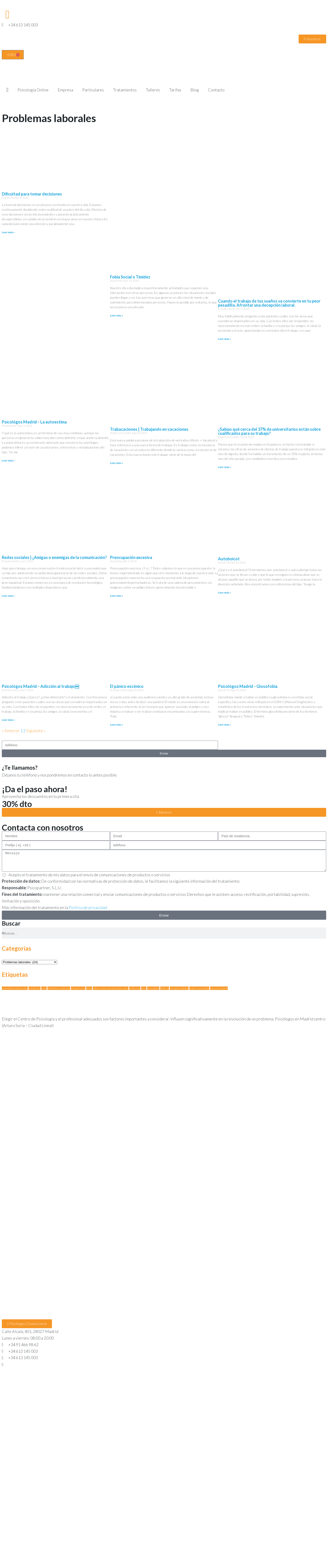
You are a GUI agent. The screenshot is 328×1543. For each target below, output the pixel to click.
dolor (89, 988)
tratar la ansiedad (199, 988)
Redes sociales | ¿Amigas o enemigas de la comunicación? (54, 557)
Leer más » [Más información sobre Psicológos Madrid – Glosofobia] (224, 724)
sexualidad (153, 988)
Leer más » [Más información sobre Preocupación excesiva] (116, 595)
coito (44, 988)
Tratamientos (125, 89)
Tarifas (175, 89)
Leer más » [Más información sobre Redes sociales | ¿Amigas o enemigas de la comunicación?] (8, 595)
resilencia (134, 988)
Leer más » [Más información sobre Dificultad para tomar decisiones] (8, 232)
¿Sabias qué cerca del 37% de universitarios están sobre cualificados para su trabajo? (269, 431)
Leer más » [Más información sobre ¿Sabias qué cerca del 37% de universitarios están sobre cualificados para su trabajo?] (224, 467)
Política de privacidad (88, 907)
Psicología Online (33, 89)
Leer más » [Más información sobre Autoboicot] (224, 592)
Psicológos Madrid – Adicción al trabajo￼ (40, 686)
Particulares (93, 89)
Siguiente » (36, 730)
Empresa (65, 89)
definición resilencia (58, 988)
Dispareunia (78, 988)
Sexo (143, 988)
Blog (194, 89)
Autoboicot (229, 558)
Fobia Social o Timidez (130, 276)
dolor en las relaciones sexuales (110, 988)
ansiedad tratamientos (15, 988)
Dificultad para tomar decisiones (32, 193)
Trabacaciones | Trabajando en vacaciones (149, 429)
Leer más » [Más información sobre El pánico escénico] (116, 724)
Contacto (216, 89)
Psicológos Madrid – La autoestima (34, 421)
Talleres (153, 89)
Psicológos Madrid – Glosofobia (247, 686)
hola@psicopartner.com (29, 1364)
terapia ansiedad (179, 988)
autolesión (34, 988)
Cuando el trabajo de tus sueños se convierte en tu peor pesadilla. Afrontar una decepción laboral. (269, 303)
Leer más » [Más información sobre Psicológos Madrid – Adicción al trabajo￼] (8, 719)
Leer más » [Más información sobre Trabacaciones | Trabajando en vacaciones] (116, 463)
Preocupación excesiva (131, 557)
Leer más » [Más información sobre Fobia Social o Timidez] (116, 315)
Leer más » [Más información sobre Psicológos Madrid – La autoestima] (8, 460)
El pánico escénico (127, 686)
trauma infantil (219, 988)
